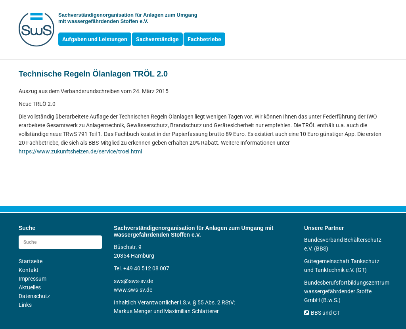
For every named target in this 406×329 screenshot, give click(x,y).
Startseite (30, 261)
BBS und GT (322, 313)
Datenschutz (34, 296)
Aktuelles (30, 287)
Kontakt (28, 270)
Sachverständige (157, 39)
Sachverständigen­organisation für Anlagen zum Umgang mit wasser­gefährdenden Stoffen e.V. (127, 18)
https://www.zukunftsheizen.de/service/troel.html (80, 151)
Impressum (32, 278)
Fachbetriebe (204, 39)
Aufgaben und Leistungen (94, 39)
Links (25, 305)
